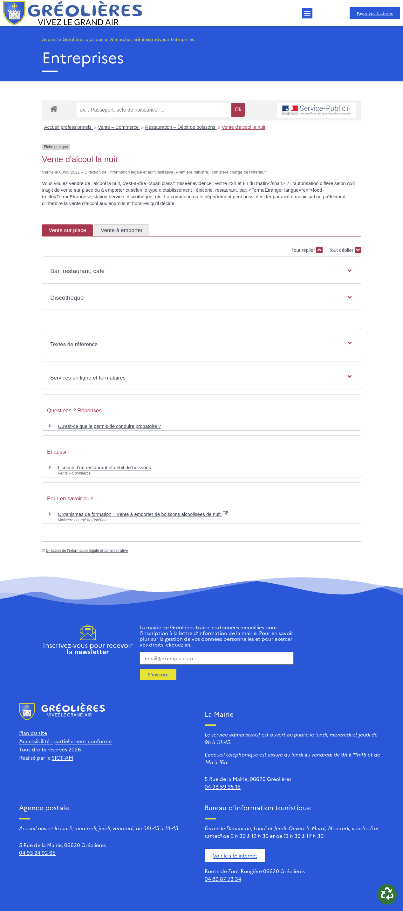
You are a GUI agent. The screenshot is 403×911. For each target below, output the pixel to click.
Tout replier (307, 250)
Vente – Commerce (119, 127)
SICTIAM (62, 757)
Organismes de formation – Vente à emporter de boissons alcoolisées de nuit (143, 514)
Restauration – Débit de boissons (180, 127)
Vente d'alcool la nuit (243, 127)
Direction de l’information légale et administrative (87, 550)
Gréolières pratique (83, 39)
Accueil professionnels (68, 127)
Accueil (50, 39)
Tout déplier (345, 250)
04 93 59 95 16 (223, 786)
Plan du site (33, 732)
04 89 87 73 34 (223, 878)
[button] (307, 13)
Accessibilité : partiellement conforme (65, 740)
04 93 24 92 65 (37, 852)
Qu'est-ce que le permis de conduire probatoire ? (109, 426)
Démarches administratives (137, 39)
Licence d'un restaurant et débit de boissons (104, 467)
